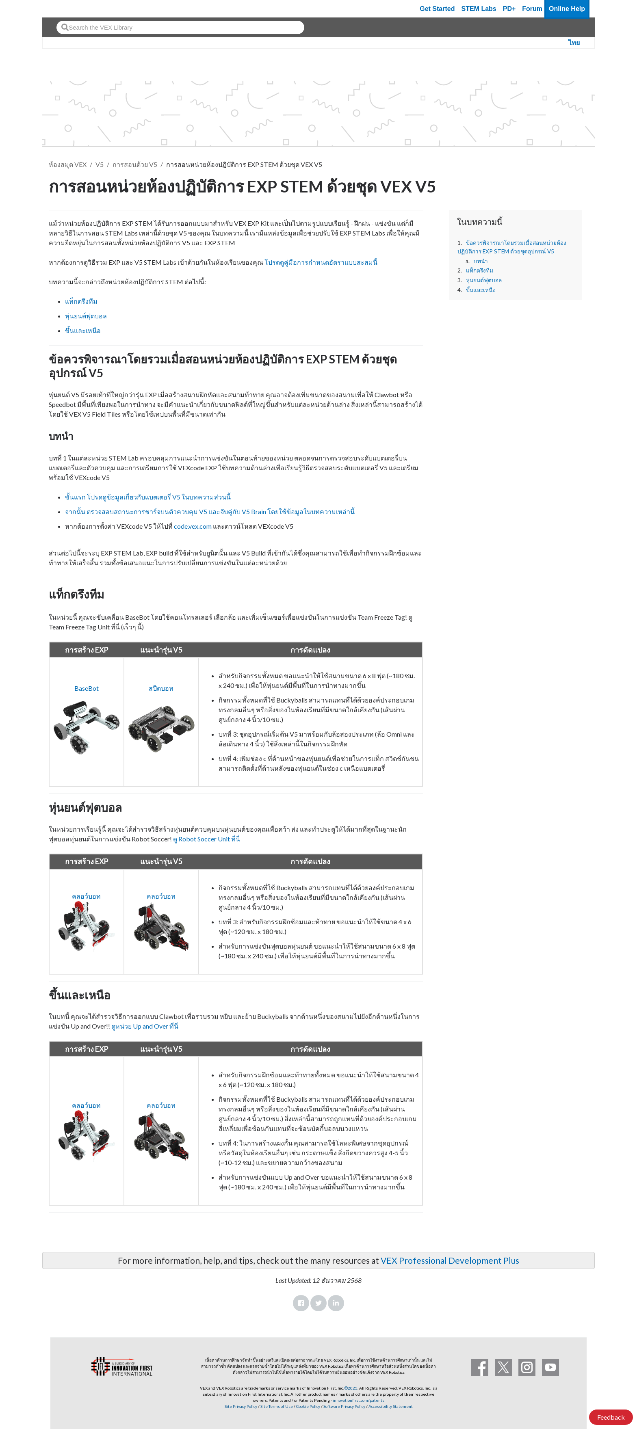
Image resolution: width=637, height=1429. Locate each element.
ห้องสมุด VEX (68, 164)
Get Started (437, 8)
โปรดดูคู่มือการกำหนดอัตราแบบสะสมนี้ (320, 262)
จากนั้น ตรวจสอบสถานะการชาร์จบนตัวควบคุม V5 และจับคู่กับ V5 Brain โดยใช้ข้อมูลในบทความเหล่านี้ (210, 511)
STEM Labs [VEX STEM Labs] (479, 8)
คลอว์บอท (86, 896)
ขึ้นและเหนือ (481, 290)
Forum (532, 8)
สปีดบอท (161, 688)
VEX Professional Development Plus (450, 1260)
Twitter (318, 1303)
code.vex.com (193, 526)
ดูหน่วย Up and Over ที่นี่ (144, 1026)
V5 (99, 164)
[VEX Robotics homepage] (64, 8)
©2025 (351, 1388)
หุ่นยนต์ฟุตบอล (484, 280)
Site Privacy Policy (241, 1406)
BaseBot (86, 688)
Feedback (611, 1417)
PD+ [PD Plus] (509, 8)
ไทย (574, 42)
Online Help (567, 8)
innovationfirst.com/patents (358, 1400)
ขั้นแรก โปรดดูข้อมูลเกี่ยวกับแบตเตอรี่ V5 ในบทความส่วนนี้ (148, 497)
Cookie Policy (308, 1406)
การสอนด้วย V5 (135, 164)
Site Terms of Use (276, 1406)
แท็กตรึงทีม (479, 270)
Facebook (301, 1303)
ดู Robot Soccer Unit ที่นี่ (206, 839)
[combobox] (180, 27)
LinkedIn (336, 1303)
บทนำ (481, 261)
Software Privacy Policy (344, 1406)
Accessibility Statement (390, 1406)
